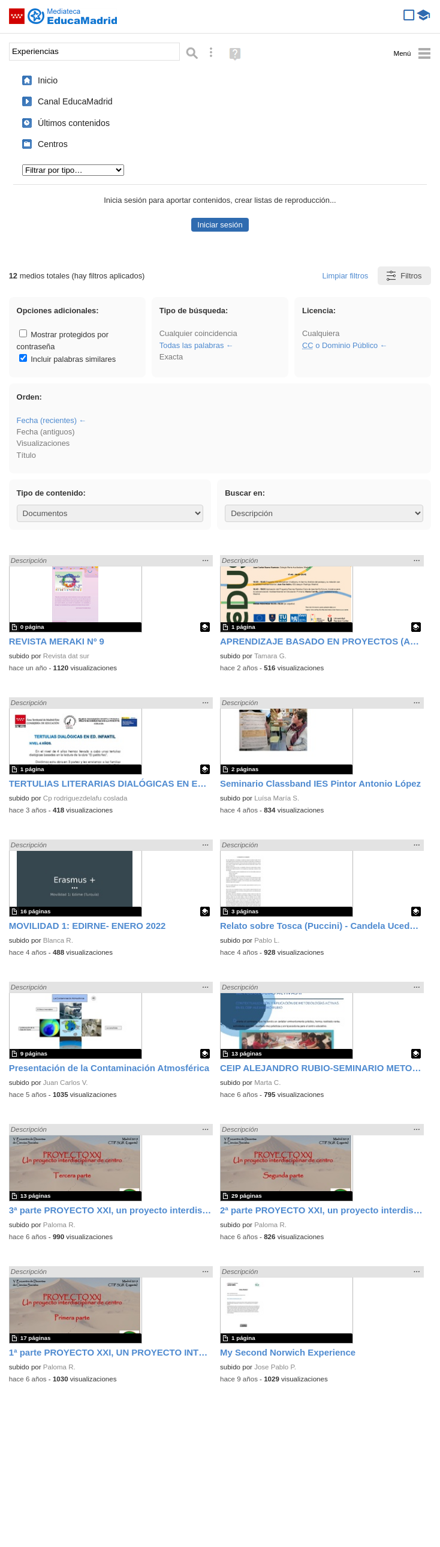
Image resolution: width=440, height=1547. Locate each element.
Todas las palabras (191, 345)
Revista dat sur (66, 655)
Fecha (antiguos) (46, 431)
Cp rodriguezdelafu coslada (85, 798)
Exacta (171, 356)
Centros (53, 144)
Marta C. (267, 1082)
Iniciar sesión (219, 224)
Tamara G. (270, 655)
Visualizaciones (43, 443)
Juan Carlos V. (65, 1082)
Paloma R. (59, 1224)
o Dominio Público (340, 345)
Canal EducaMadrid (75, 101)
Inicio (48, 80)
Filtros (403, 275)
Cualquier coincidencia (198, 333)
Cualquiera (320, 333)
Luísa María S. (276, 798)
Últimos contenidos (74, 123)
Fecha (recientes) (47, 420)
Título (26, 455)
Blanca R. (58, 940)
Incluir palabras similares (67, 359)
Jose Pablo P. (275, 1367)
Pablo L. (266, 940)
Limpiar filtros (346, 275)
